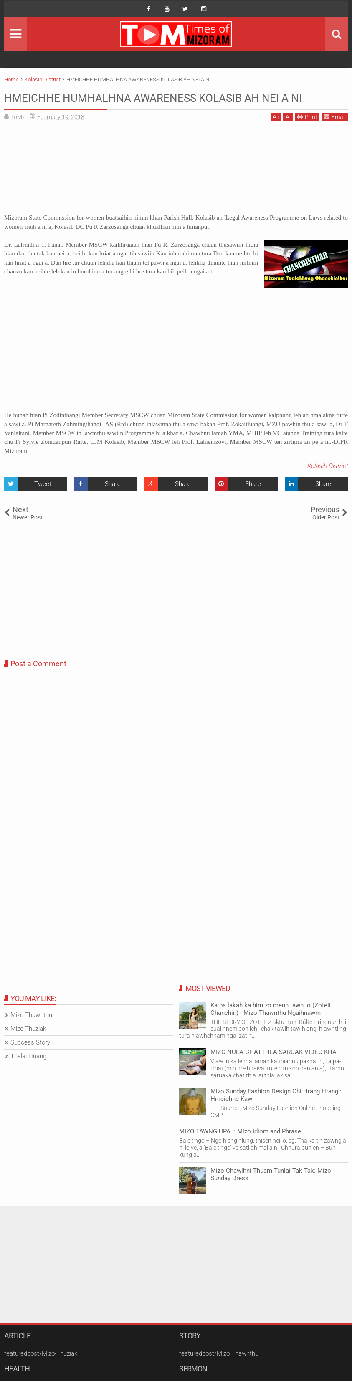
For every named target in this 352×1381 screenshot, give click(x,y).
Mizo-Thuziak (28, 1045)
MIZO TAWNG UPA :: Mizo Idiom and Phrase (240, 1147)
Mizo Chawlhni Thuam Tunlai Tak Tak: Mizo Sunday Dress (270, 1190)
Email (335, 133)
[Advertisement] (176, 187)
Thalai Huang (28, 1072)
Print (307, 133)
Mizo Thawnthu (31, 1031)
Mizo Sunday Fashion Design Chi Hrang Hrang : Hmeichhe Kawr (276, 1111)
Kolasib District (327, 482)
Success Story (30, 1058)
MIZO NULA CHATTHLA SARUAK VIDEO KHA (273, 1068)
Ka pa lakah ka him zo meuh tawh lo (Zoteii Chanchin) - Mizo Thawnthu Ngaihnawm (270, 1024)
